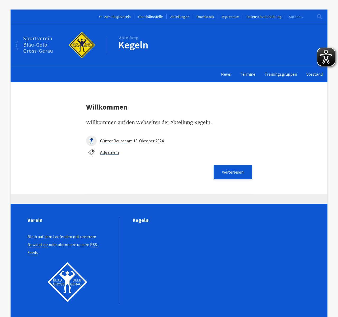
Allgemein (109, 152)
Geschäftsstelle (150, 16)
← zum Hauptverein (115, 16)
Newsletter (37, 244)
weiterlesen (232, 172)
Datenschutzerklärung (264, 16)
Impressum (230, 16)
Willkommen (107, 107)
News (226, 74)
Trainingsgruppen (281, 74)
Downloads (205, 16)
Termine (247, 74)
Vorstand (314, 74)
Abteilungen (179, 16)
